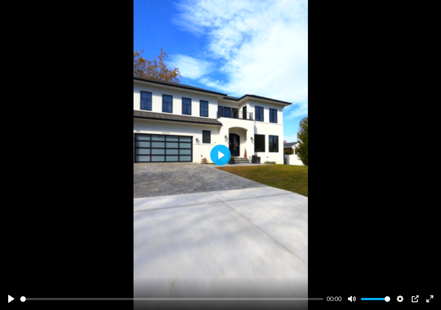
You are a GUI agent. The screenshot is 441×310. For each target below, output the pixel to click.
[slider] (171, 299)
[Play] (11, 299)
